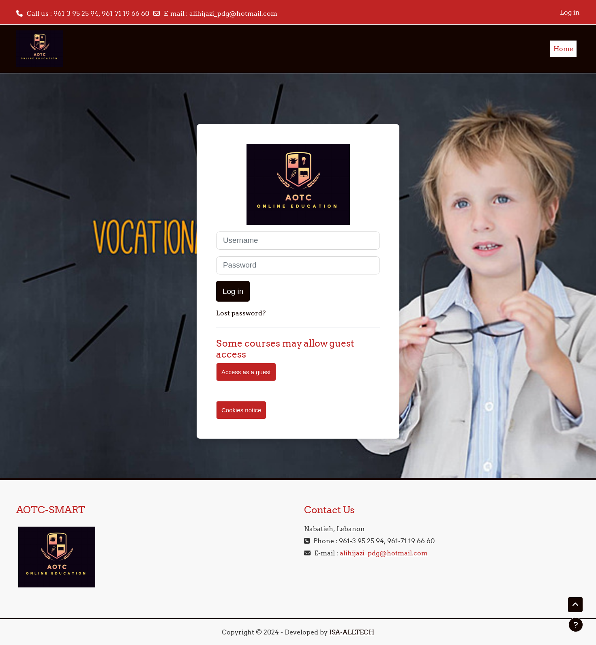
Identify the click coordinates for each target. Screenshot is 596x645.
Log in (570, 12)
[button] (575, 605)
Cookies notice (241, 410)
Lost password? (241, 313)
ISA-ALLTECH (351, 632)
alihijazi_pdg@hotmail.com (233, 13)
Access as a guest (246, 372)
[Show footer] (575, 624)
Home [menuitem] (563, 49)
